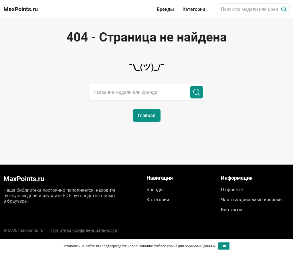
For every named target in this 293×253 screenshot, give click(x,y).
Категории (194, 9)
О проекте (232, 189)
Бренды (165, 9)
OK (223, 246)
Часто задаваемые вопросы (252, 199)
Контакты (231, 209)
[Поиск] (284, 9)
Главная (146, 115)
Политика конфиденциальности (84, 230)
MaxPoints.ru (20, 9)
